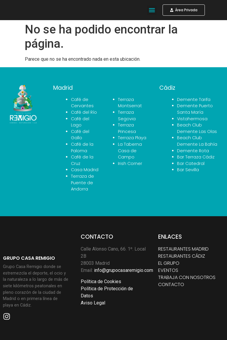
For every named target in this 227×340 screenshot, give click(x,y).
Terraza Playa (132, 138)
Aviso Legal (93, 303)
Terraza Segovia (127, 115)
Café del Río (84, 112)
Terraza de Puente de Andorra (82, 182)
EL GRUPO (168, 263)
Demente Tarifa (193, 99)
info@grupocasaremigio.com (123, 270)
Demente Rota (193, 151)
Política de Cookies (101, 281)
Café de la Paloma (82, 147)
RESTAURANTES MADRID (183, 249)
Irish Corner (130, 163)
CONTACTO (171, 284)
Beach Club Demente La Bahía (197, 141)
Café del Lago (80, 122)
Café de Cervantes (82, 103)
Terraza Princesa (127, 128)
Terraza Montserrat (130, 103)
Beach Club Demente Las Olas (197, 128)
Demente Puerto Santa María (195, 109)
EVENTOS (168, 270)
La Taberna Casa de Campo (130, 150)
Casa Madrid (84, 170)
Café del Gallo (80, 135)
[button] (152, 10)
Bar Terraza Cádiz (196, 157)
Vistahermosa (192, 119)
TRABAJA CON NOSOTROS (186, 277)
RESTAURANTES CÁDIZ (181, 256)
